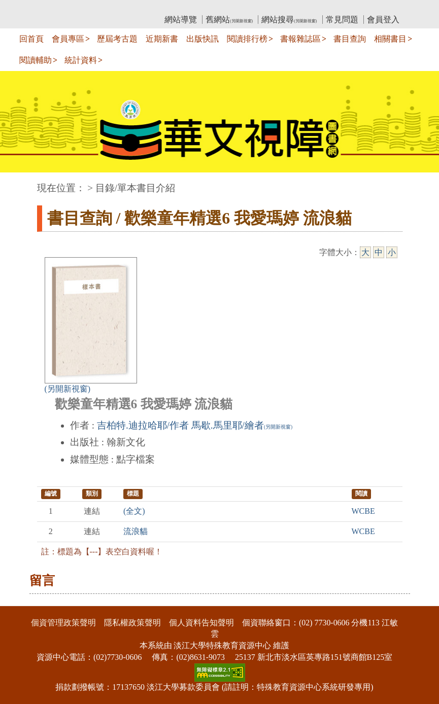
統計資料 (80, 60)
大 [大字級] (365, 252)
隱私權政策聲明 (132, 622)
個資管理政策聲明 (63, 622)
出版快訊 (202, 38)
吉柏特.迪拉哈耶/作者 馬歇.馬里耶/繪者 (194, 425)
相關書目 (390, 38)
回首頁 (31, 38)
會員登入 (383, 19)
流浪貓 (135, 531)
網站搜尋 (289, 19)
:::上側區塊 (56, 8)
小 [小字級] (392, 252)
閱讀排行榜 (247, 38)
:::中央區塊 (19, 183)
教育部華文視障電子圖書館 (127, 8)
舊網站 (229, 19)
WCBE (363, 511)
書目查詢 (349, 38)
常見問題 (342, 19)
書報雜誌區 (300, 38)
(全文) (134, 511)
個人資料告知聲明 (201, 622)
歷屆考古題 (117, 38)
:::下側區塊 (19, 599)
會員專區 (68, 38)
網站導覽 (180, 19)
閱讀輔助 (35, 60)
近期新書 (162, 38)
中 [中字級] (379, 252)
